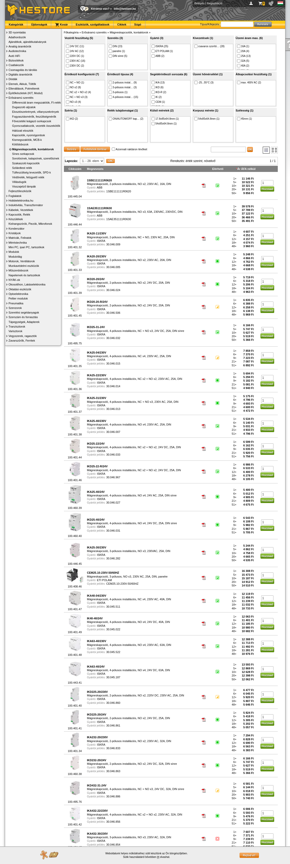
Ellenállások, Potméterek (24, 88)
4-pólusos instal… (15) (123, 97)
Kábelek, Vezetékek (21, 209)
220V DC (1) (75, 56)
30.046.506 (113, 312)
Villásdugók (19, 181)
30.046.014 (113, 386)
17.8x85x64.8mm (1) (165, 118)
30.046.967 (113, 477)
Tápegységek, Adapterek (24, 321)
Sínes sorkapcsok (23, 153)
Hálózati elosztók (22, 130)
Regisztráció (214, 3)
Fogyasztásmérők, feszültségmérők (34, 116)
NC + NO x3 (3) (77, 97)
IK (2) (156, 97)
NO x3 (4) (73, 102)
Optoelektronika (18, 293)
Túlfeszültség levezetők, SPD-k (31, 172)
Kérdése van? (100, 8)
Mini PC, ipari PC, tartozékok (27, 247)
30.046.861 (113, 725)
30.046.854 (113, 844)
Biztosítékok (16, 60)
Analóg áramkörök (20, 46)
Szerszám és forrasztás (23, 317)
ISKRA (101, 240)
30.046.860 (113, 702)
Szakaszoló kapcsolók (26, 163)
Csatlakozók (16, 65)
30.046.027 (113, 502)
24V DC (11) (75, 46)
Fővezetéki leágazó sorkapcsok (31, 121)
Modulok (14, 251)
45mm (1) (244, 118)
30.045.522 (113, 652)
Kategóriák (16, 24)
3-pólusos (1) (118, 92)
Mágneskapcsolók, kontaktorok (33, 149)
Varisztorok (15, 331)
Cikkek (121, 24)
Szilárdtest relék (22, 167)
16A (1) (243, 46)
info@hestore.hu (125, 8)
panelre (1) (117, 51)
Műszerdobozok (19, 270)
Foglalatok (15, 195)
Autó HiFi (14, 55)
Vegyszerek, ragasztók (23, 335)
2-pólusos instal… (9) (123, 82)
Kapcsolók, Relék (19, 214)
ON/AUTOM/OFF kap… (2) (126, 118)
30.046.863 (113, 771)
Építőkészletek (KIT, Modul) (26, 93)
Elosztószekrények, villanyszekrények (35, 111)
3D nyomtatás (17, 32)
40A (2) (243, 65)
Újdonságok (39, 24)
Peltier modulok (18, 298)
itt (158, 857)
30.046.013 (113, 408)
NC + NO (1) (75, 82)
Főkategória (71, 32)
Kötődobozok (20, 144)
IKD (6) (157, 87)
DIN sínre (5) (118, 56)
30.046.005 (113, 267)
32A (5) (243, 60)
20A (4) (243, 51)
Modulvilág (15, 256)
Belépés (200, 3)
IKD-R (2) (158, 92)
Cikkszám (74, 168)
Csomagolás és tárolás (23, 69)
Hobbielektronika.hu (21, 200)
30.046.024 (113, 290)
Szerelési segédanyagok (24, 312)
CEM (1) (158, 102)
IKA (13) (158, 82)
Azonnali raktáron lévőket (129, 149)
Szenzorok (15, 307)
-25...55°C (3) (204, 82)
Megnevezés (95, 168)
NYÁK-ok (14, 279)
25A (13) (244, 56)
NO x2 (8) (73, 87)
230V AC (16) (75, 60)
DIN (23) (115, 46)
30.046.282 (113, 558)
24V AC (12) (75, 51)
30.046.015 (113, 363)
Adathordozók (17, 37)
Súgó (137, 24)
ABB (99, 187)
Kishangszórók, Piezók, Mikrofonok (30, 223)
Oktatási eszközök (20, 289)
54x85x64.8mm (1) (164, 123)
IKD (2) (72, 118)
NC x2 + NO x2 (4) (78, 92)
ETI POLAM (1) (162, 51)
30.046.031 (113, 530)
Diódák (13, 79)
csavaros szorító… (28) (209, 46)
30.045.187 (113, 677)
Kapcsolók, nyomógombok (28, 135)
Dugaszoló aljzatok (24, 107)
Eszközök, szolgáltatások (92, 24)
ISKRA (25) (159, 46)
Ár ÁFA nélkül (246, 168)
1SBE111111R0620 (118, 191)
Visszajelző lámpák (24, 186)
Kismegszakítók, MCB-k (27, 139)
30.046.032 (113, 338)
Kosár (61, 25)
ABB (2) (157, 56)
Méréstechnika (18, 242)
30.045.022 (113, 629)
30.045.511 (113, 606)
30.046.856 (113, 821)
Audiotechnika (17, 51)
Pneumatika (16, 303)
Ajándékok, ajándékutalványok (28, 41)
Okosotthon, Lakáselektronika (27, 284)
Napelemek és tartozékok (24, 275)
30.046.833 (113, 748)
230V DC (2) (75, 65)
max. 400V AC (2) (249, 82)
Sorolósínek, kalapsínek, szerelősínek (35, 158)
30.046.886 (113, 796)
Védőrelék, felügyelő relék (28, 177)
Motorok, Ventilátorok (22, 261)
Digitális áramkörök (21, 74)
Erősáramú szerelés (21, 97)
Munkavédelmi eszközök (24, 265)
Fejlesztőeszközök (20, 191)
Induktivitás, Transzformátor (26, 205)
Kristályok (15, 233)
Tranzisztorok (17, 326)
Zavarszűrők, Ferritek (22, 340)
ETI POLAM (104, 580)
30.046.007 (113, 431)
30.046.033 (113, 454)
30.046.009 (113, 244)
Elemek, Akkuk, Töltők (22, 83)
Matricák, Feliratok (20, 237)
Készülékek (16, 219)
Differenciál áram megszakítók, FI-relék (36, 102)
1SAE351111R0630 (118, 219)
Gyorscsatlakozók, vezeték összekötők (36, 125)
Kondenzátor (16, 228)
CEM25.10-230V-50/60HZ (122, 583)
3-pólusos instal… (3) (123, 87)
